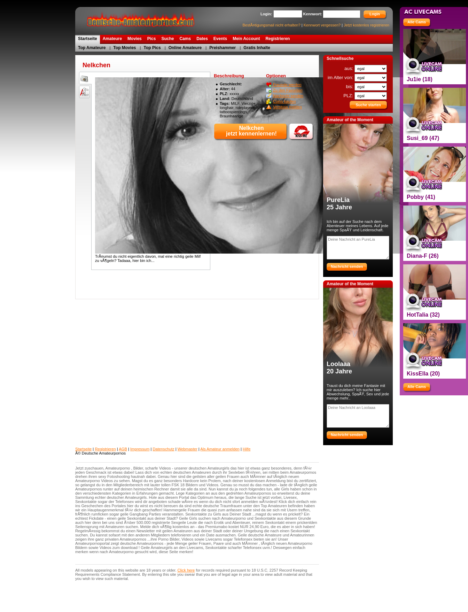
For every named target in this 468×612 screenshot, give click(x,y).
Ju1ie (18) (419, 79)
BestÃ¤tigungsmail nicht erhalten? (271, 25)
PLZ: (348, 95)
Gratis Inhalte (256, 47)
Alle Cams (416, 22)
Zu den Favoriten (288, 90)
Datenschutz (163, 449)
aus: (349, 68)
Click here (186, 570)
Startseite (83, 449)
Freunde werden (287, 85)
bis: (350, 86)
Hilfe (246, 449)
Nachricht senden (288, 96)
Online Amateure (185, 47)
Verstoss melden (287, 107)
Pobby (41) (421, 197)
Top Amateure (92, 47)
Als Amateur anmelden (220, 449)
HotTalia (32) (423, 315)
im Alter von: (341, 77)
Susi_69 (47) (423, 138)
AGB (123, 449)
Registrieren (105, 449)
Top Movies (124, 47)
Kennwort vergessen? (322, 25)
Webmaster (187, 449)
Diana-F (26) (423, 256)
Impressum (139, 449)
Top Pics (152, 47)
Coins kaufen (284, 101)
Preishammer (222, 47)
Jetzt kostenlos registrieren (366, 25)
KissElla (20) (423, 374)
